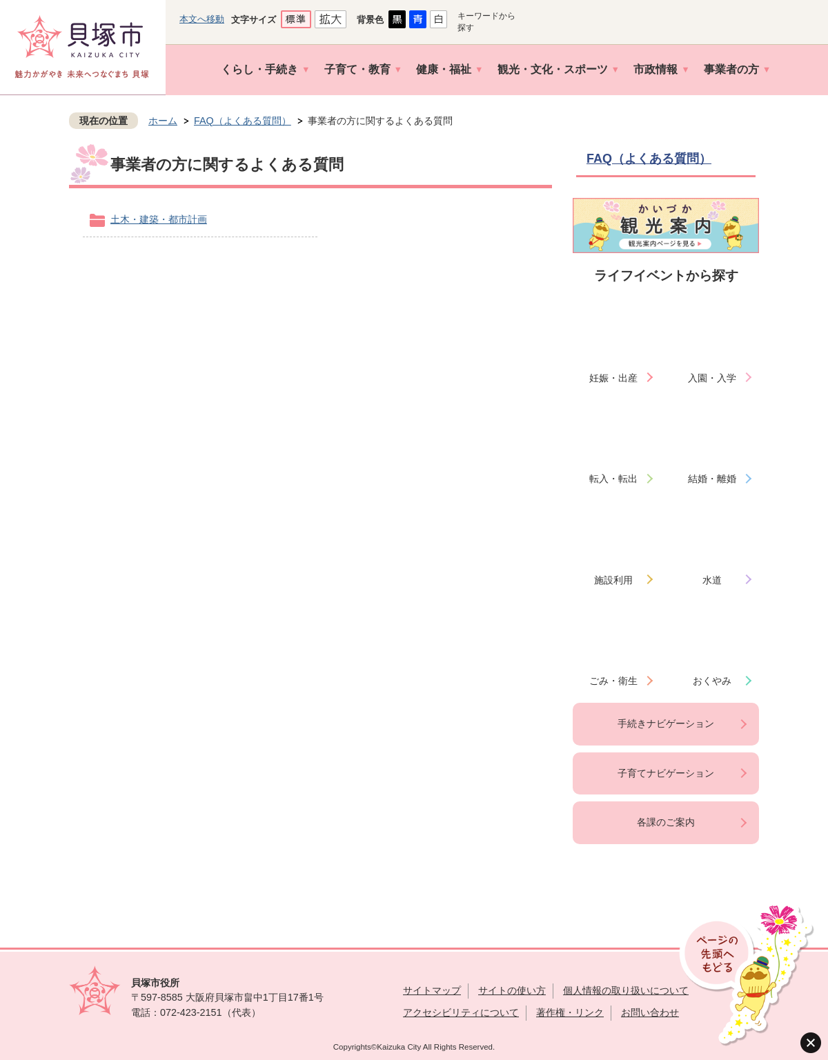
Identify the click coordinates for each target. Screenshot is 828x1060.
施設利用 (613, 580)
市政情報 (655, 69)
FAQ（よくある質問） (242, 120)
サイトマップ (432, 990)
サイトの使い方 (512, 990)
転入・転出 (613, 478)
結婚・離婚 (712, 478)
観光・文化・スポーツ (552, 69)
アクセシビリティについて (461, 1012)
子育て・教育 (357, 69)
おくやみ (712, 680)
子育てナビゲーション (666, 773)
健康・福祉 (443, 69)
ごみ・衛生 (613, 680)
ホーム (162, 120)
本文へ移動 (201, 19)
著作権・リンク (570, 1012)
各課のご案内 (666, 822)
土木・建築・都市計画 (158, 219)
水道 (712, 580)
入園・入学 (712, 377)
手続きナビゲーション (666, 723)
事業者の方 (731, 69)
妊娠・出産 (613, 377)
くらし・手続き (259, 69)
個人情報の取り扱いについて (626, 990)
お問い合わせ (650, 1012)
